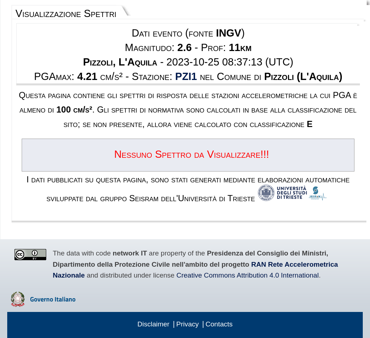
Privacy (187, 324)
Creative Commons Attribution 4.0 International (247, 275)
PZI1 (186, 76)
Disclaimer (153, 324)
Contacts (219, 324)
